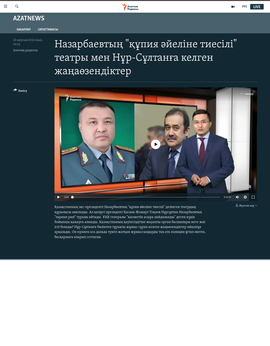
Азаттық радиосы (25, 50)
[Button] (20, 91)
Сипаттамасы (48, 29)
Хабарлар (24, 29)
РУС (244, 6)
